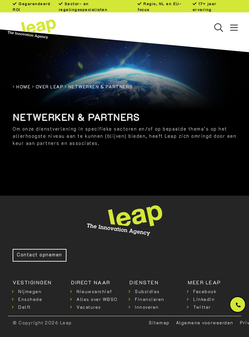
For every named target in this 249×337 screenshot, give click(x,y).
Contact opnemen (39, 255)
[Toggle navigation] (234, 27)
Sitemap (159, 322)
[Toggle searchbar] (219, 27)
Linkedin (204, 299)
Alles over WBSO (97, 299)
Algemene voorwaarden (204, 322)
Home (23, 86)
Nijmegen (30, 291)
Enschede (30, 299)
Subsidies (147, 291)
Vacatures (89, 307)
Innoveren (147, 307)
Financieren (149, 299)
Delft (24, 307)
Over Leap (50, 86)
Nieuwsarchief (94, 291)
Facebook (205, 291)
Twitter (202, 307)
